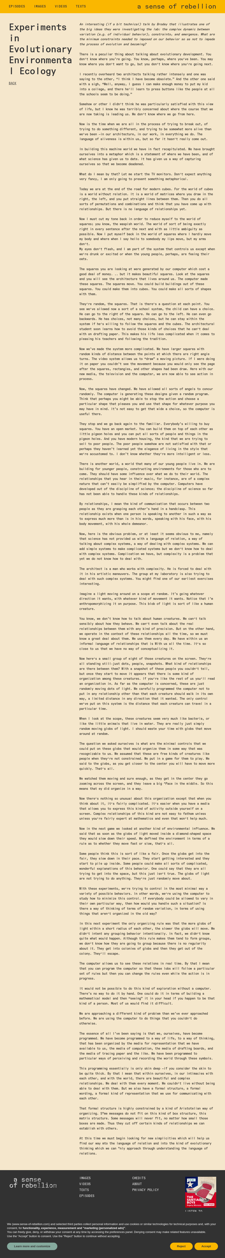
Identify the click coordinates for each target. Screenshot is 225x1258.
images (40, 6)
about (137, 1184)
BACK (12, 83)
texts (81, 6)
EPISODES (17, 6)
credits (138, 1178)
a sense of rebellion (176, 6)
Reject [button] (181, 1246)
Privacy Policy (145, 1190)
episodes (86, 1196)
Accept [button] (206, 1246)
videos (61, 6)
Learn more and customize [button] (32, 1246)
